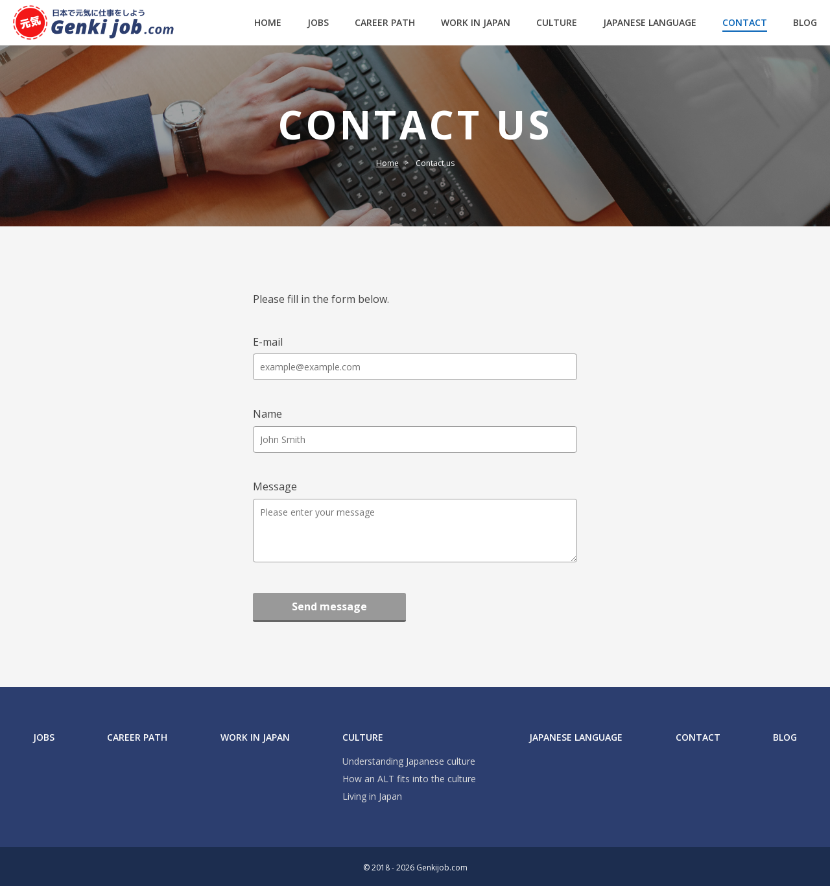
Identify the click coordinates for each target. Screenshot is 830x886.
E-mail (268, 342)
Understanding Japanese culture (408, 761)
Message (275, 486)
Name (267, 414)
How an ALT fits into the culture (409, 779)
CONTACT (744, 22)
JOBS (318, 22)
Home (387, 163)
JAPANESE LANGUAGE (649, 22)
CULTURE (556, 22)
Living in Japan (372, 796)
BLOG (805, 22)
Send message (329, 606)
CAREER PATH (385, 22)
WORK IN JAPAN (475, 22)
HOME (267, 22)
